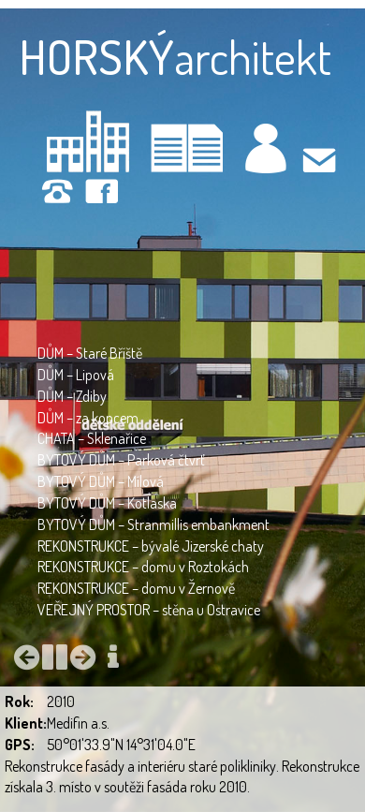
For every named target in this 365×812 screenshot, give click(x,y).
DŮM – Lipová (75, 374)
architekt (175, 56)
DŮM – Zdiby (72, 396)
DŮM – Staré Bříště (89, 353)
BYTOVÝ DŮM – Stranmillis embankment (153, 524)
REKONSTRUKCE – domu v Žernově (136, 588)
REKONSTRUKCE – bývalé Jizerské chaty (150, 546)
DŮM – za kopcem (88, 417)
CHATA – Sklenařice (91, 438)
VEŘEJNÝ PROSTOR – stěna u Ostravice (148, 609)
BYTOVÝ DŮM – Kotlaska (107, 503)
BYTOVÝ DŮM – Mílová (100, 481)
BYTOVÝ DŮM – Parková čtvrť (121, 459)
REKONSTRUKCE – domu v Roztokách (143, 566)
